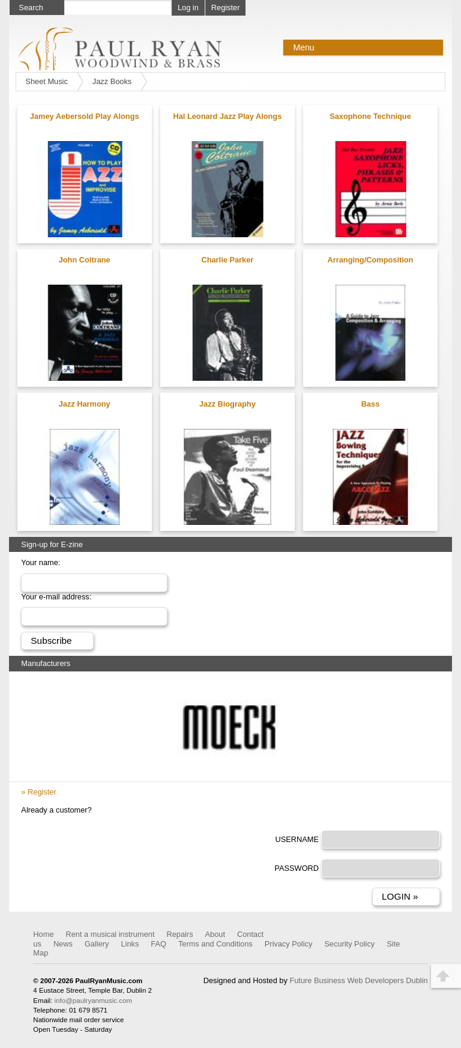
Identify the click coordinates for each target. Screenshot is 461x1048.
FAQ (158, 943)
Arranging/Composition (371, 259)
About (215, 934)
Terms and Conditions (215, 943)
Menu (303, 47)
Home (43, 934)
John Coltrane (84, 259)
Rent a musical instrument (110, 934)
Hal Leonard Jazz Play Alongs (227, 116)
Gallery (97, 943)
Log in (188, 7)
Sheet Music (46, 81)
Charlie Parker (227, 259)
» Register (38, 791)
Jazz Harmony (84, 403)
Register (225, 7)
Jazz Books (111, 81)
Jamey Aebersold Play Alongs (84, 116)
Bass (370, 403)
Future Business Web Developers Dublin (358, 980)
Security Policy (349, 943)
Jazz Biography (227, 403)
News (63, 943)
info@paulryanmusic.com (93, 1000)
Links (130, 943)
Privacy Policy (289, 943)
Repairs (179, 934)
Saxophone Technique (370, 116)
